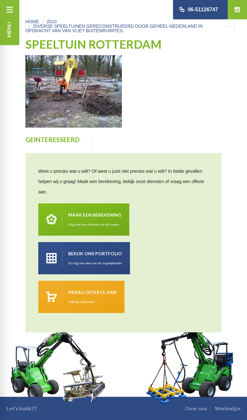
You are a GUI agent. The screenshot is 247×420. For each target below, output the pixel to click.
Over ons (196, 408)
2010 (52, 21)
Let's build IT (21, 408)
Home (32, 21)
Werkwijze (228, 408)
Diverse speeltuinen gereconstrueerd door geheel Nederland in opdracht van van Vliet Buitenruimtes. (114, 28)
